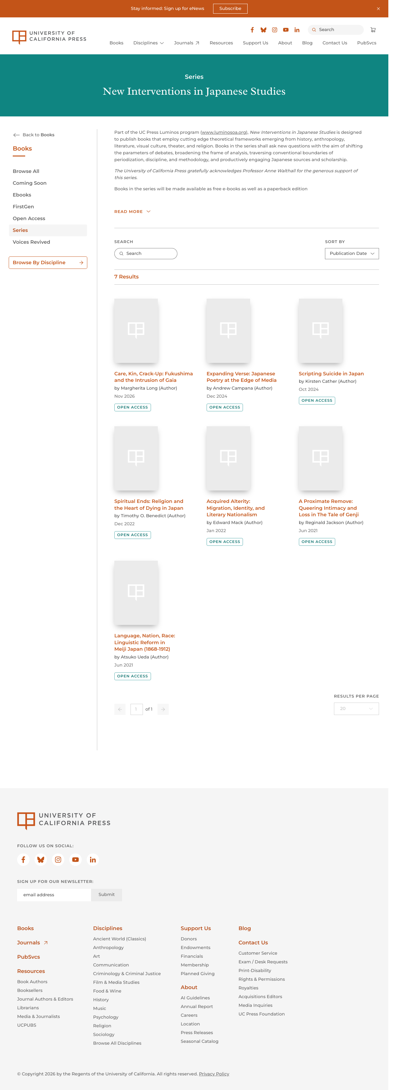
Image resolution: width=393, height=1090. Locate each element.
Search (123, 242)
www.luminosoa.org (224, 132)
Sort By (335, 242)
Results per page (356, 696)
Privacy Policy (214, 1074)
